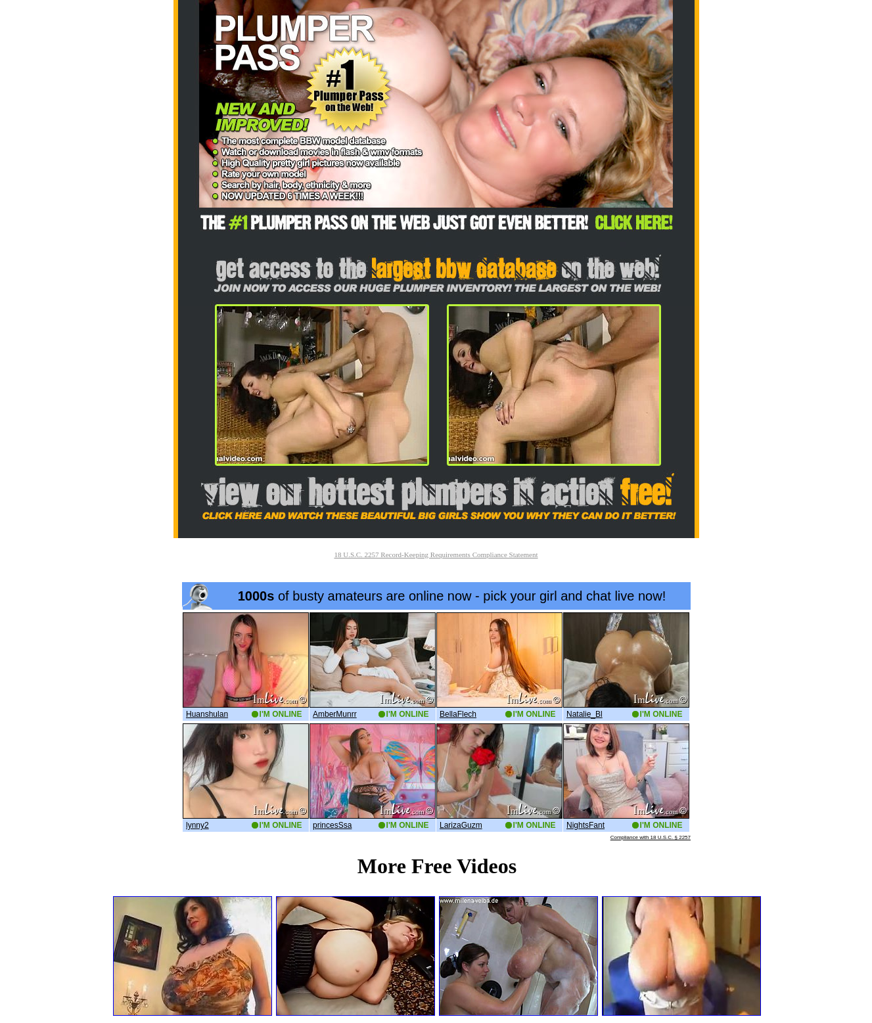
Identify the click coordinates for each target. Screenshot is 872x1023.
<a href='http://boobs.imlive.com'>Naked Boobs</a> (436, 711)
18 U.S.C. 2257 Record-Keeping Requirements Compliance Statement (436, 554)
